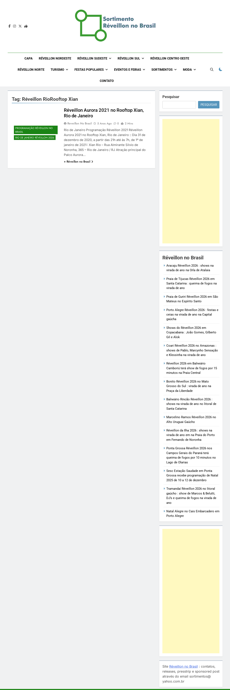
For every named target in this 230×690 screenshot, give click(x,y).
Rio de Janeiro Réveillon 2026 (34, 138)
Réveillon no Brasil (183, 666)
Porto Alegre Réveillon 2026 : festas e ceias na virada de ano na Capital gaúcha (192, 314)
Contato (107, 81)
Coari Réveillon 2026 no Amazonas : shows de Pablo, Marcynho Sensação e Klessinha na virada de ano (192, 350)
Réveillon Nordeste (55, 58)
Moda (187, 70)
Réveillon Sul (129, 58)
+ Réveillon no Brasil (78, 161)
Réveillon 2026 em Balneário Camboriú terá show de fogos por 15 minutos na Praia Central (191, 368)
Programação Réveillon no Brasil (34, 130)
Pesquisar (170, 97)
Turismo (57, 70)
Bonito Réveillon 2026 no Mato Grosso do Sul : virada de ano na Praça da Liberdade (188, 386)
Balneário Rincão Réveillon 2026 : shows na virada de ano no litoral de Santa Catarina (191, 404)
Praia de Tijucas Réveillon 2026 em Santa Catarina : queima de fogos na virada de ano (191, 283)
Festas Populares (89, 70)
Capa (28, 58)
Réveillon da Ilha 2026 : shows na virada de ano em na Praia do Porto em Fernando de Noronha (190, 435)
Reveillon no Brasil (79, 123)
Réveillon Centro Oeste (169, 58)
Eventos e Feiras (127, 70)
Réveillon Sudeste (92, 58)
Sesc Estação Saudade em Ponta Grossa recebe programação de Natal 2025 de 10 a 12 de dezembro (192, 475)
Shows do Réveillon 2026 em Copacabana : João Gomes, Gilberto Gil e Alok (191, 332)
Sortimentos (162, 70)
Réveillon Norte (31, 70)
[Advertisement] (190, 181)
